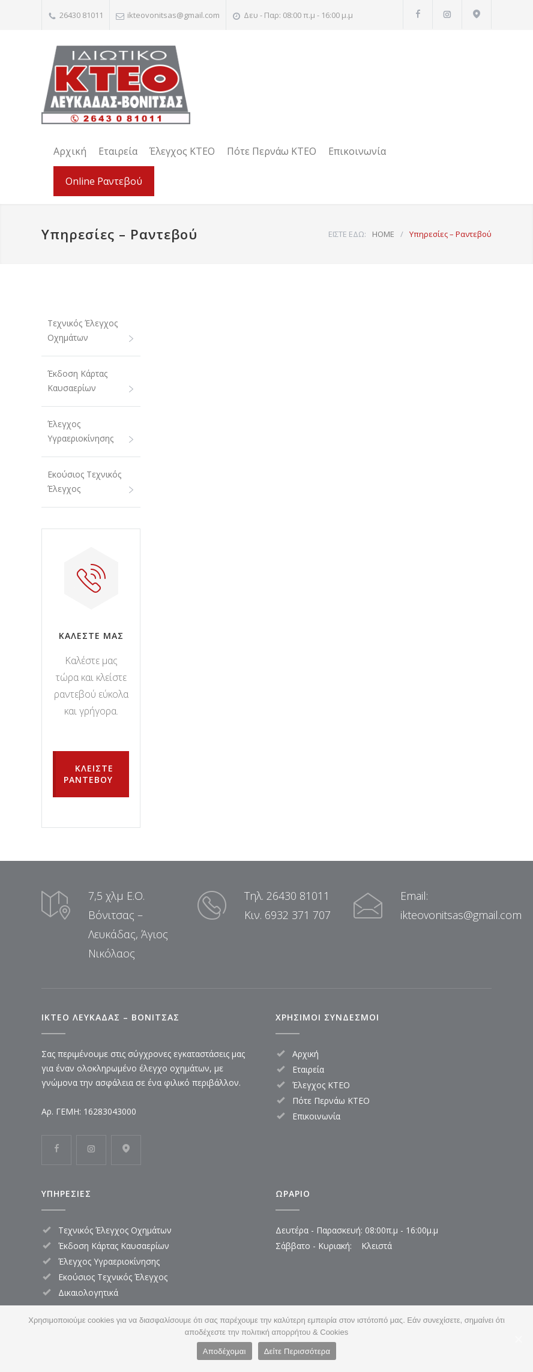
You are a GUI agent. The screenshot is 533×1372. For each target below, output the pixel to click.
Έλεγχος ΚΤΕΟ (182, 151)
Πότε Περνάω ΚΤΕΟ (271, 151)
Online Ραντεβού (103, 181)
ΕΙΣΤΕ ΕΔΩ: (347, 234)
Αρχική (69, 151)
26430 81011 (81, 15)
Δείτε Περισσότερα (297, 1351)
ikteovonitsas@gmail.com (173, 15)
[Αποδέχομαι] (518, 1339)
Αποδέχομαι (224, 1351)
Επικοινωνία (357, 151)
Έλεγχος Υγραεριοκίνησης (80, 431)
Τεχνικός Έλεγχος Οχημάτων (82, 330)
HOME (383, 234)
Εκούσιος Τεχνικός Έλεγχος (84, 481)
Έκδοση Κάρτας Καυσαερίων (77, 381)
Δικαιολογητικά (88, 1292)
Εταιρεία (117, 151)
